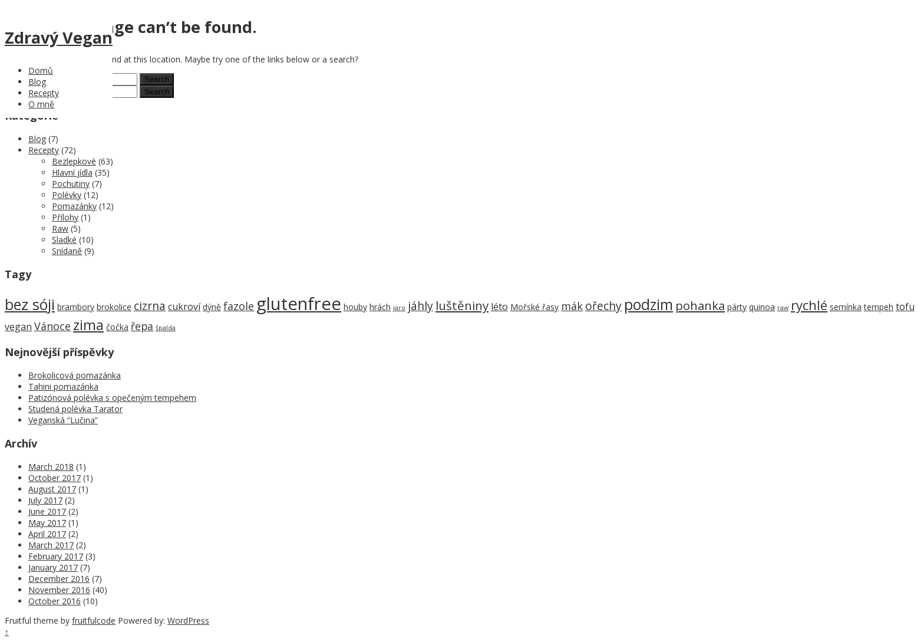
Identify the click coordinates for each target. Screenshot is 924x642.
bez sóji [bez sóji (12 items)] (30, 304)
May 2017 (47, 522)
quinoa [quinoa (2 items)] (762, 306)
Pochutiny (71, 183)
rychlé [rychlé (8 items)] (809, 305)
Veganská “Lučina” (63, 420)
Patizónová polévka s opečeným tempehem (112, 397)
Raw (60, 228)
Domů (40, 70)
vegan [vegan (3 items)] (18, 326)
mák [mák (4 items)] (572, 306)
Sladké (64, 239)
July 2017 (45, 500)
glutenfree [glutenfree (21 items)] (298, 303)
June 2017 (47, 511)
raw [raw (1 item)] (782, 308)
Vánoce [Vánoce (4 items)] (52, 326)
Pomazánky (74, 206)
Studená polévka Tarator (75, 408)
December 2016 (59, 578)
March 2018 (51, 466)
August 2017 (52, 489)
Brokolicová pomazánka (74, 375)
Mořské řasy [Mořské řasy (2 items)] (534, 306)
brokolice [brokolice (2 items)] (114, 306)
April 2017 (47, 533)
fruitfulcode (94, 620)
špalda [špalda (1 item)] (166, 328)
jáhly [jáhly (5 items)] (420, 306)
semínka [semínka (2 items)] (846, 306)
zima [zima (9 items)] (88, 324)
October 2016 (54, 601)
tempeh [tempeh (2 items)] (878, 306)
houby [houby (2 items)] (355, 306)
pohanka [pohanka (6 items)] (700, 305)
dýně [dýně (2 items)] (212, 306)
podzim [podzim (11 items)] (648, 304)
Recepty (43, 92)
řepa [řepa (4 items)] (142, 326)
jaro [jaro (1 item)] (399, 308)
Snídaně (67, 250)
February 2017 (55, 556)
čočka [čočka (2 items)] (117, 326)
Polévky (66, 194)
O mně (41, 104)
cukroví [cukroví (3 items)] (184, 306)
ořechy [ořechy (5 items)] (603, 306)
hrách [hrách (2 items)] (380, 306)
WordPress (188, 620)
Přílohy (65, 217)
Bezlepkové (74, 161)
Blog (37, 81)
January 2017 (53, 567)
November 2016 (59, 589)
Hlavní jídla (72, 172)
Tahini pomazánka (63, 386)
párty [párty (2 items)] (737, 306)
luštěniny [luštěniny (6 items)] (462, 305)
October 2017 (54, 477)
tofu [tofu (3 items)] (905, 306)
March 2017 (51, 545)
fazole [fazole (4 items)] (238, 306)
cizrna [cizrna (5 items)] (150, 306)
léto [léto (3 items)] (499, 306)
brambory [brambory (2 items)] (75, 306)
